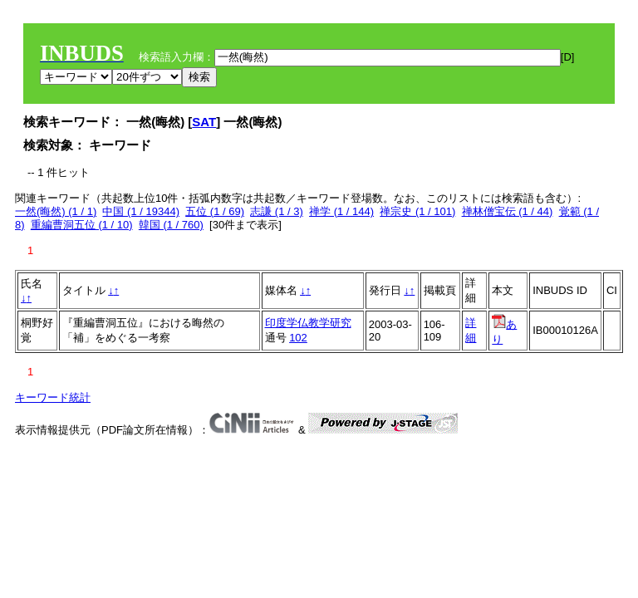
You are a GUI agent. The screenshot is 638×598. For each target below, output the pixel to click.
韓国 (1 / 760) (171, 224)
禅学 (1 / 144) (341, 211)
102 (298, 337)
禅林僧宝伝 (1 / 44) (507, 211)
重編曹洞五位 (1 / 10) (82, 224)
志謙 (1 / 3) (276, 211)
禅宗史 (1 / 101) (417, 211)
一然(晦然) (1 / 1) (55, 211)
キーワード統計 (53, 397)
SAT (204, 122)
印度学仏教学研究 (308, 322)
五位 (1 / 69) (214, 211)
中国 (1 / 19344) (140, 211)
